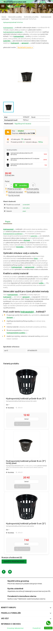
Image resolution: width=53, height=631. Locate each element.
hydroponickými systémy (16, 333)
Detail (26, 419)
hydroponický (18, 36)
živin (36, 258)
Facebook (4, 572)
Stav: (18, 131)
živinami (27, 240)
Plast (24, 211)
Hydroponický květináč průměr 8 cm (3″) (26, 398)
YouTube (10, 572)
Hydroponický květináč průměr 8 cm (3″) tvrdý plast (26, 462)
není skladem (22, 424)
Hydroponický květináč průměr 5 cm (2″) (26, 523)
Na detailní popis (24, 47)
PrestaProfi (36, 628)
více (8, 404)
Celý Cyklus (26, 208)
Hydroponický (8, 28)
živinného (20, 247)
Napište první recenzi (23, 124)
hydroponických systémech (13, 32)
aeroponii (25, 43)
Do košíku (21, 185)
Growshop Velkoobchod (15, 628)
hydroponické (16, 267)
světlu (41, 283)
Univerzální (26, 205)
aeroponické (29, 267)
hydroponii (15, 43)
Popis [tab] (7, 221)
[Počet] (7, 185)
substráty (6, 41)
